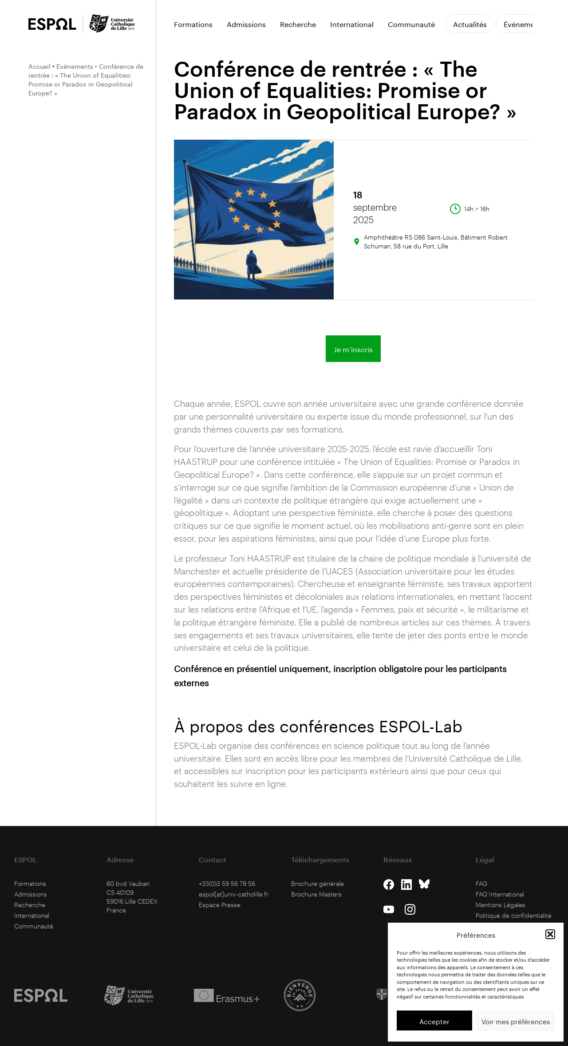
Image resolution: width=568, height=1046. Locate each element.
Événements (524, 23)
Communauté (411, 23)
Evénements (74, 66)
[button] (550, 934)
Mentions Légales (500, 904)
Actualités (470, 23)
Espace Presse (220, 904)
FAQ (481, 883)
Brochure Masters (316, 894)
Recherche (298, 23)
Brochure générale (317, 883)
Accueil (39, 66)
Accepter (434, 1020)
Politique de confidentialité (514, 915)
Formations (193, 23)
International (352, 23)
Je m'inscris (353, 348)
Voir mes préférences (515, 1020)
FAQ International (500, 894)
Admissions (246, 23)
